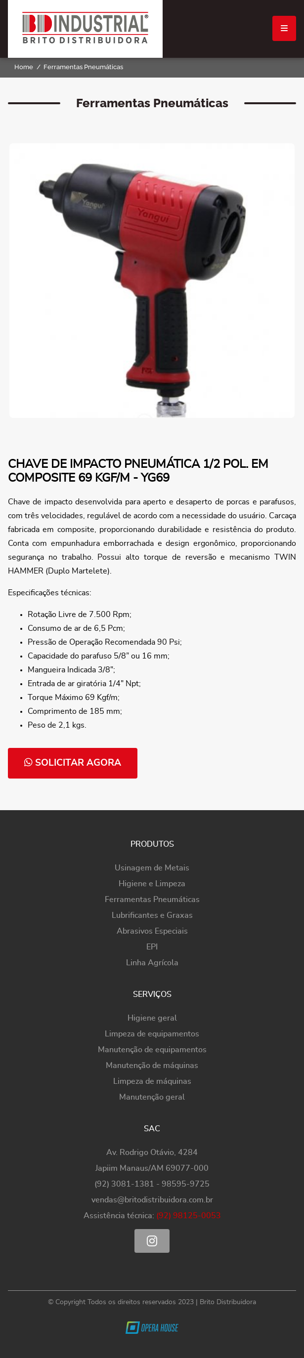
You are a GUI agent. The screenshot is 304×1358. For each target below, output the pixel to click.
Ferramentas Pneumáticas (83, 67)
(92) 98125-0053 (188, 1216)
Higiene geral (152, 1018)
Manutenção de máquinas (152, 1066)
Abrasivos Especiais (152, 931)
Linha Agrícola (152, 963)
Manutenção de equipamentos (152, 1050)
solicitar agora (72, 762)
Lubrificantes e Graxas (152, 915)
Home (23, 67)
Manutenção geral (152, 1097)
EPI (152, 947)
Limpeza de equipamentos (152, 1034)
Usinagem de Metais (152, 868)
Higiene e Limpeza (152, 884)
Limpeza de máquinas (152, 1081)
